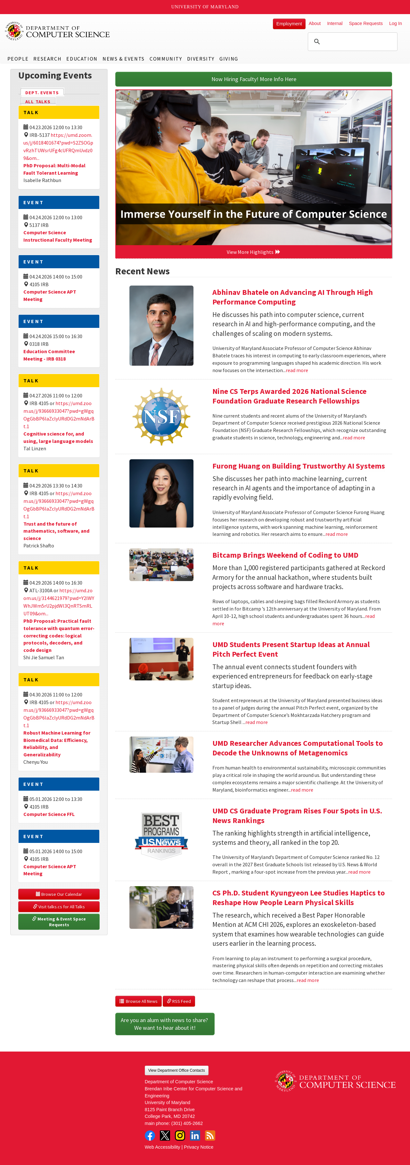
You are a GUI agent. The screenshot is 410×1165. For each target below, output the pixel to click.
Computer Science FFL (49, 814)
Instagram (180, 1135)
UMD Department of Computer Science (58, 31)
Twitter (165, 1135)
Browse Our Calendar (59, 894)
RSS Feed (179, 1001)
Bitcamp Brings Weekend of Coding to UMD (285, 555)
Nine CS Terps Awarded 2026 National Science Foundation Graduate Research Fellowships (289, 396)
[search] (351, 42)
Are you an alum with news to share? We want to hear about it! (165, 1023)
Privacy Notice (198, 1147)
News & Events (123, 58)
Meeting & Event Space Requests (59, 922)
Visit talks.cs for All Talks (59, 907)
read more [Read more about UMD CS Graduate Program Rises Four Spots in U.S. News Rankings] (359, 872)
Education (81, 58)
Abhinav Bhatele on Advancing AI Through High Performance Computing (292, 297)
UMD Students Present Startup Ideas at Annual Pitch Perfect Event (291, 649)
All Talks (38, 101)
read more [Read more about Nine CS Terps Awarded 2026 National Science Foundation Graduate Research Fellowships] (354, 437)
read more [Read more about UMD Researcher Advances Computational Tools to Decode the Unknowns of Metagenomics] (302, 789)
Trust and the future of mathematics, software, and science (56, 531)
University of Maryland (205, 6)
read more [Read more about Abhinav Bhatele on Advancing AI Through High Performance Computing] (297, 370)
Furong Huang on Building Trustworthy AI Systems (298, 466)
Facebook (150, 1135)
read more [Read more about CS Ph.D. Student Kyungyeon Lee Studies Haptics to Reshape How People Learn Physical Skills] (308, 980)
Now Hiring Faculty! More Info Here (253, 79)
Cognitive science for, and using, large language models (58, 437)
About (315, 23)
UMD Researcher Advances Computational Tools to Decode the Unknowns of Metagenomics (297, 748)
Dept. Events (44, 92)
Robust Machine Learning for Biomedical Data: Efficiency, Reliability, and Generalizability (56, 743)
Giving (228, 58)
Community (166, 58)
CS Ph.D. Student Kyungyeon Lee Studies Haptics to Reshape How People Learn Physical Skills (298, 897)
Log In (395, 23)
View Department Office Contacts (176, 1070)
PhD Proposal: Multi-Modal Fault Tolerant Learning (54, 169)
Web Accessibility (162, 1147)
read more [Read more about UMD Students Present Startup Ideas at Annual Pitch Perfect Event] (256, 722)
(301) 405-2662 (187, 1123)
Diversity (201, 58)
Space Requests (366, 23)
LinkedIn (195, 1135)
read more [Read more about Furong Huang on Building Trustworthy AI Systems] (336, 534)
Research (47, 58)
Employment (289, 23)
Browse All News (138, 1001)
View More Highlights (254, 252)
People (18, 58)
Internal (334, 23)
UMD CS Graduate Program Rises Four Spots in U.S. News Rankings (297, 815)
